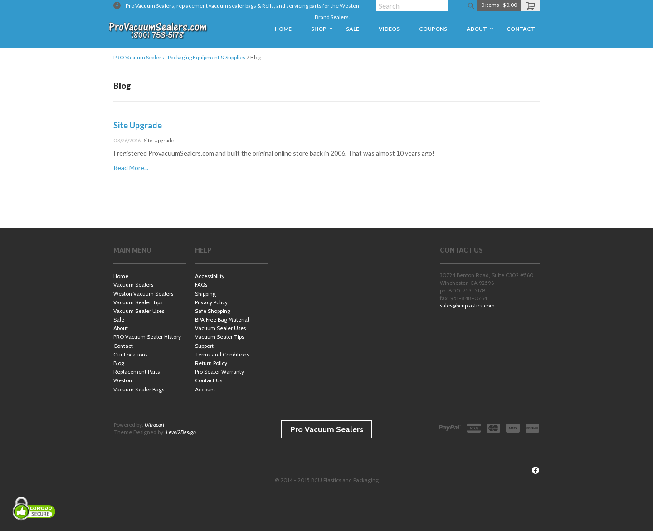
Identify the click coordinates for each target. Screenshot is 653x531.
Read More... (130, 167)
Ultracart (155, 424)
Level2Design (181, 432)
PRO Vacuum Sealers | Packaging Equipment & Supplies (179, 57)
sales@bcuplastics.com (467, 305)
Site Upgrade (137, 125)
